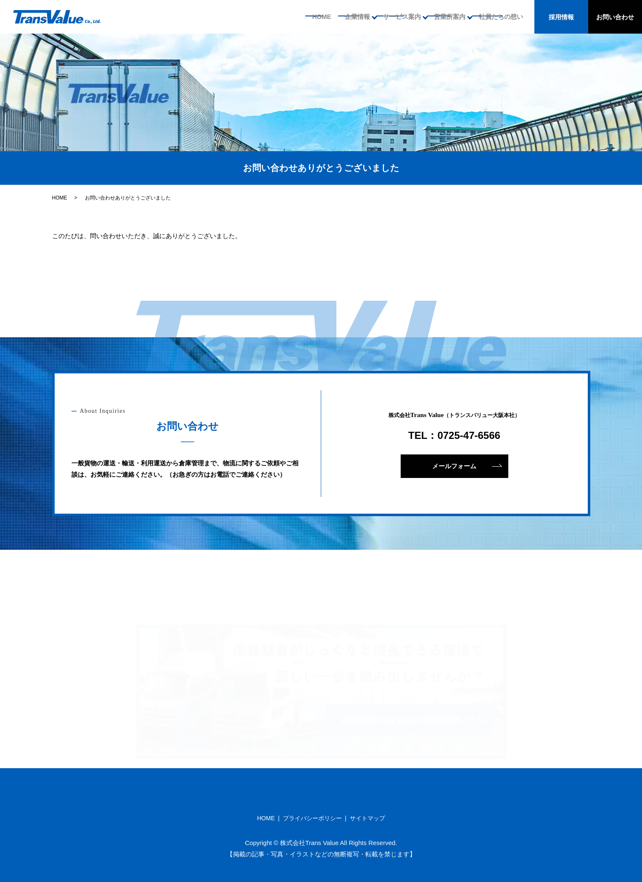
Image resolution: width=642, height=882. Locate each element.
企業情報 (354, 16)
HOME (317, 16)
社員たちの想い (500, 16)
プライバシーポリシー (312, 818)
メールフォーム (454, 466)
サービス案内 (400, 16)
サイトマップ (367, 818)
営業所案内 (448, 16)
